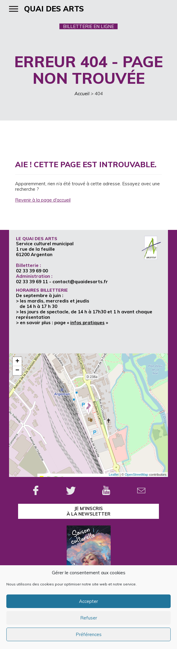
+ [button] (17, 361)
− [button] (17, 370)
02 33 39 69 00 (32, 271)
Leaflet (114, 474)
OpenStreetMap (136, 474)
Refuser (88, 618)
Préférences (89, 634)
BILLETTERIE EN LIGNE (88, 26)
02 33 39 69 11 (32, 281)
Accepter (88, 601)
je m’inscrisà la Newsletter (88, 511)
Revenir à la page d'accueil (43, 200)
